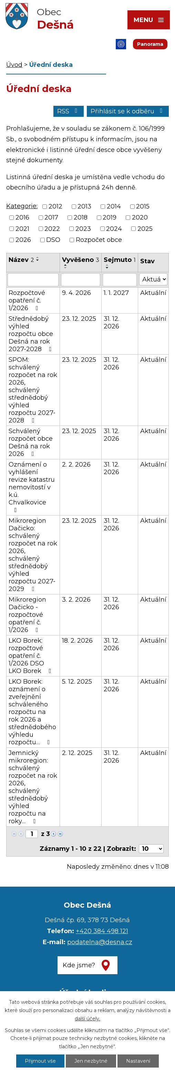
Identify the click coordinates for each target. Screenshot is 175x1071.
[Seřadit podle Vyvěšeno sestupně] (66, 267)
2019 (109, 218)
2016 (22, 218)
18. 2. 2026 (77, 640)
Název (21, 260)
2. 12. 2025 (77, 753)
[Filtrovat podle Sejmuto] (120, 279)
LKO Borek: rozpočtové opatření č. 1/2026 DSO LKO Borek (31, 656)
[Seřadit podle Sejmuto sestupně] (107, 267)
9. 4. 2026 (76, 293)
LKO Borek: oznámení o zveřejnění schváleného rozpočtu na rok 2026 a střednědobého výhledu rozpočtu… (32, 712)
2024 (114, 229)
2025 (145, 229)
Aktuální (153, 293)
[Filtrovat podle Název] (33, 279)
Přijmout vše (40, 1061)
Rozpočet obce (99, 240)
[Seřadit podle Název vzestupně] (38, 257)
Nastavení (138, 1061)
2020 (140, 218)
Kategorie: (22, 206)
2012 (55, 206)
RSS (68, 111)
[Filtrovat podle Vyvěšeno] (80, 279)
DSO (53, 240)
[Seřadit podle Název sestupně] (38, 260)
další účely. (87, 1019)
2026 (23, 240)
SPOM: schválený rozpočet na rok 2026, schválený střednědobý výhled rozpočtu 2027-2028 (33, 390)
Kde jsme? (79, 965)
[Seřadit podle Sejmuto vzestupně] (107, 265)
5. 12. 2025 (77, 681)
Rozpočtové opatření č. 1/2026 (27, 300)
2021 (22, 229)
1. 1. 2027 (116, 293)
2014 (114, 206)
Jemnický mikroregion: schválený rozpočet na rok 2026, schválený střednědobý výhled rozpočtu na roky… (33, 787)
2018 (81, 218)
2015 (143, 206)
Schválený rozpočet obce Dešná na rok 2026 (31, 442)
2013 (84, 206)
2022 (52, 229)
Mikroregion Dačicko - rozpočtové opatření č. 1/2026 (27, 615)
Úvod (14, 65)
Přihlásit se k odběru (128, 111)
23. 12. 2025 (79, 319)
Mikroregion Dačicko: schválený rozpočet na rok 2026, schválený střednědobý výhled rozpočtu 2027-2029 (33, 555)
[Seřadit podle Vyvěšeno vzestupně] (66, 265)
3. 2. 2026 (76, 599)
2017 (51, 218)
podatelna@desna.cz (99, 942)
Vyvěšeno (80, 260)
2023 (83, 229)
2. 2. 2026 (76, 464)
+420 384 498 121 (102, 931)
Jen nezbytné (90, 1061)
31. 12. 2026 (111, 322)
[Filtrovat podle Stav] (153, 279)
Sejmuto (120, 260)
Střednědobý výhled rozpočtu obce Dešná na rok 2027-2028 (31, 334)
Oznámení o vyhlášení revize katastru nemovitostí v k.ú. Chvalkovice (32, 487)
